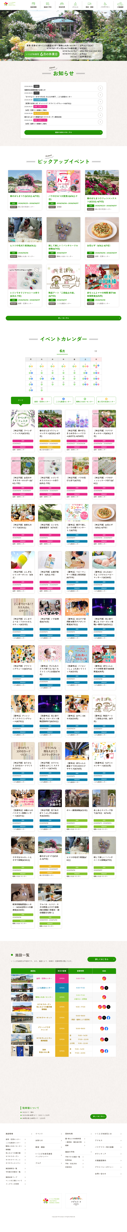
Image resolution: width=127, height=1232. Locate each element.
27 (85, 401)
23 (42, 401)
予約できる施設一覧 (72, 1163)
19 (74, 395)
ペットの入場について (14, 1187)
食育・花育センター (13, 1146)
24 (53, 401)
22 (31, 401)
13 (85, 389)
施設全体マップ (11, 1184)
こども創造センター (13, 1149)
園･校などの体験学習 (73, 1145)
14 (96, 389)
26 (74, 401)
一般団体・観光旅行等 (73, 1149)
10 (52, 389)
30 (42, 406)
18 (63, 395)
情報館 (44, 1019)
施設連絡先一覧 (11, 1175)
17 (52, 395)
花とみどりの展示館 (44, 1016)
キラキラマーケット (13, 1166)
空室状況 (68, 1173)
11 (63, 389)
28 (96, 401)
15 (31, 395)
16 (41, 395)
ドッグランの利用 (12, 1190)
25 (63, 401)
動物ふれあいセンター (14, 1153)
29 (31, 406)
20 (85, 395)
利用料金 (68, 1167)
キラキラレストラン (13, 1170)
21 (96, 395)
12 (74, 389)
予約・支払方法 (71, 1170)
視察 (67, 1152)
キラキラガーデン (44, 1014)
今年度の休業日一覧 (13, 1178)
